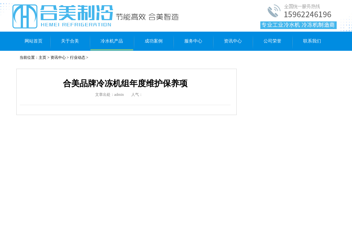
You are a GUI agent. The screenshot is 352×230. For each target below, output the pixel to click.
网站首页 (33, 41)
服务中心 (193, 41)
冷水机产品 (112, 41)
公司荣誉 (272, 41)
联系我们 (312, 41)
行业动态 (77, 57)
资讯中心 (233, 41)
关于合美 (70, 41)
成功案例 (154, 41)
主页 (42, 57)
